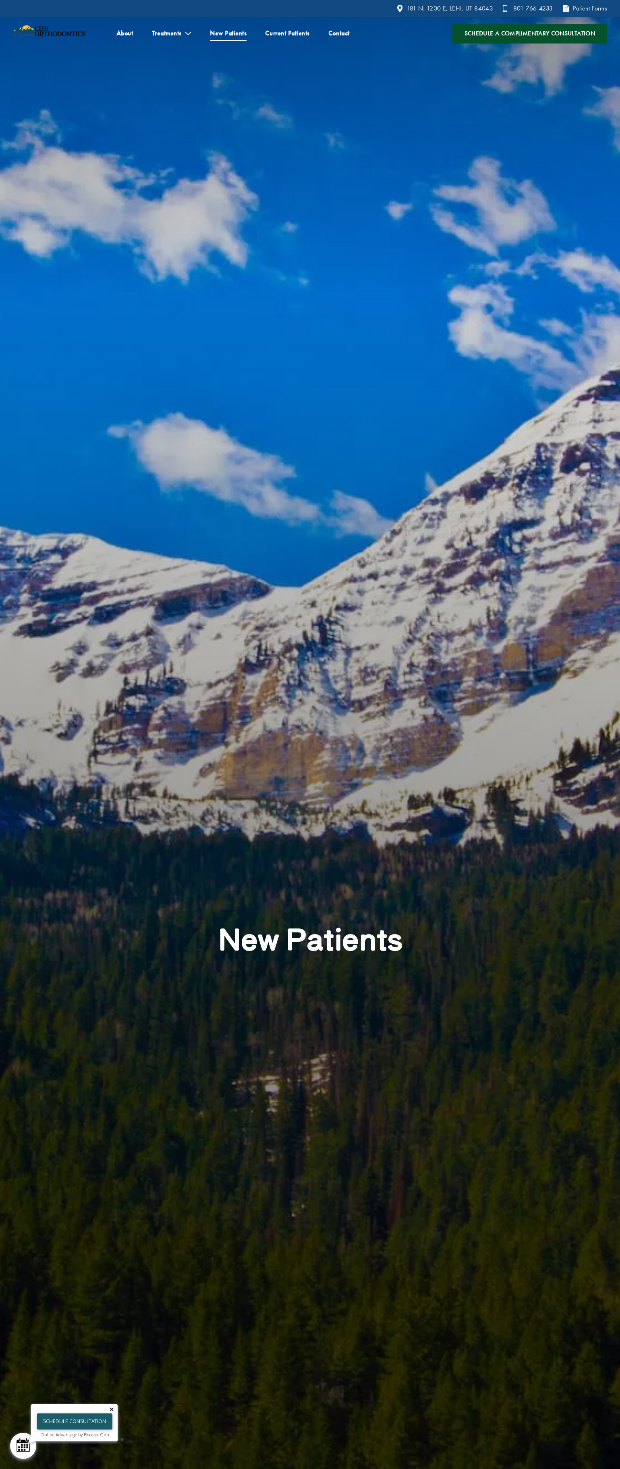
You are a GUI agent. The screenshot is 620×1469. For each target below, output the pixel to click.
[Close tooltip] (111, 1409)
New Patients (228, 33)
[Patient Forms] (584, 8)
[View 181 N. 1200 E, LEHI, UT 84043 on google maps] (444, 8)
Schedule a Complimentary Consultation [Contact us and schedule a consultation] (529, 33)
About (124, 33)
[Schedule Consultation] (23, 1446)
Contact (339, 33)
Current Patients (287, 33)
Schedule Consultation (74, 1421)
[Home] (49, 34)
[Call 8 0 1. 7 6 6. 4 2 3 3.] (528, 8)
